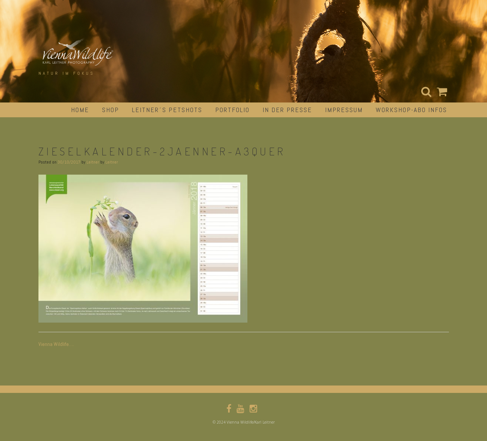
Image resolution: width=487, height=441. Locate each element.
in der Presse (287, 109)
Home (80, 109)
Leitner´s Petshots (167, 109)
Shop (110, 109)
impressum (344, 109)
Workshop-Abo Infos (411, 109)
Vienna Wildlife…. (56, 344)
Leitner (93, 162)
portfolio (232, 109)
